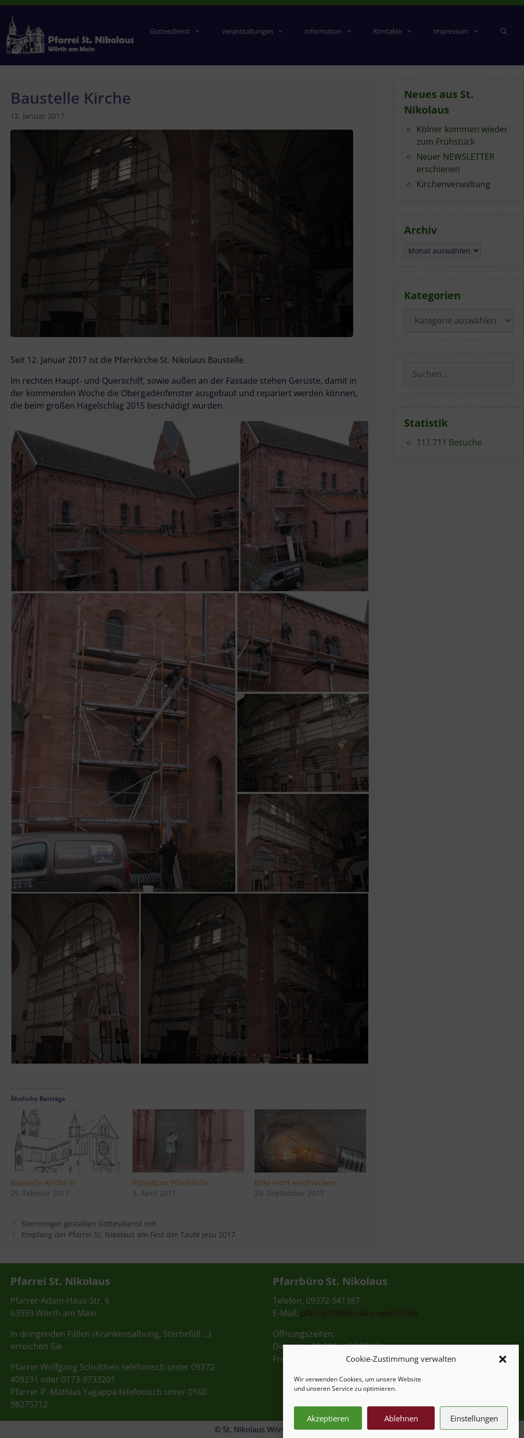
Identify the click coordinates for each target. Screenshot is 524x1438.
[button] (503, 1374)
